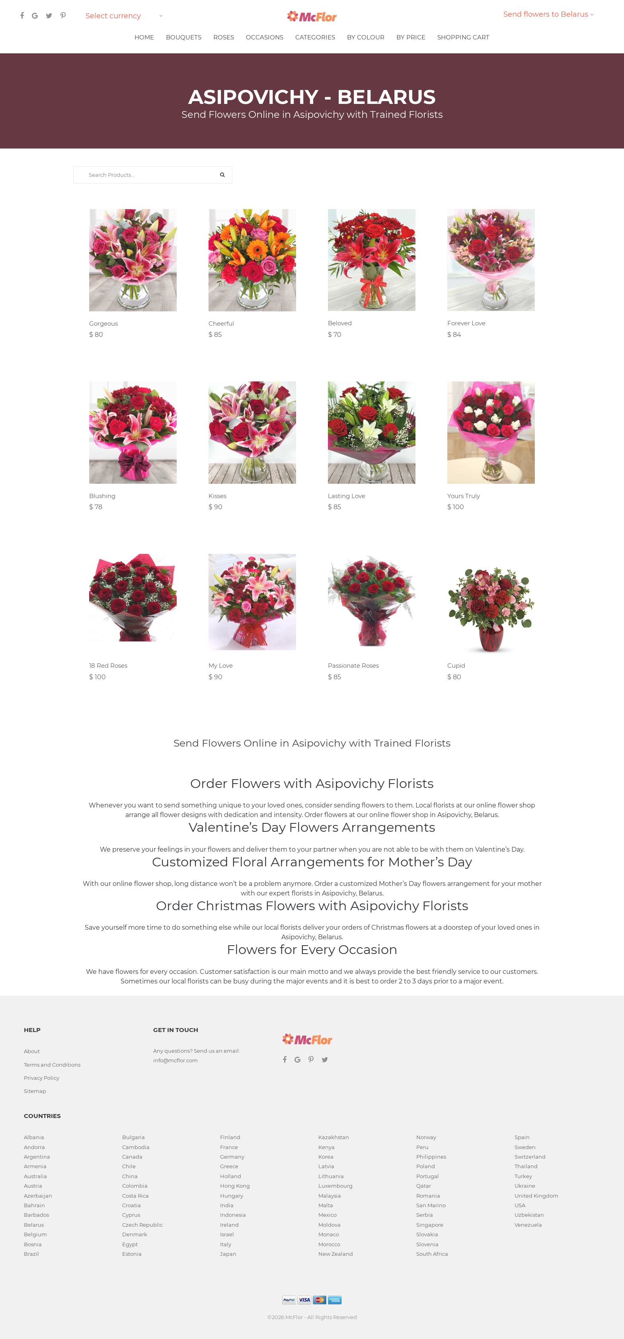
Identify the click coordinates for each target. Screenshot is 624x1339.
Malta (325, 1205)
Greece (229, 1166)
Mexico (327, 1215)
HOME (144, 37)
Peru (422, 1147)
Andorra (34, 1147)
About (32, 1051)
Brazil (31, 1254)
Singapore (429, 1225)
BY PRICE (410, 37)
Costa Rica (135, 1195)
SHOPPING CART (463, 37)
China (130, 1176)
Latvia (326, 1166)
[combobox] (125, 16)
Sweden (525, 1147)
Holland (230, 1176)
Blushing (102, 496)
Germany (232, 1156)
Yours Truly (463, 496)
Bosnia (33, 1244)
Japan (228, 1254)
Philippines (431, 1156)
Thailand (526, 1166)
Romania (428, 1195)
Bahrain (34, 1205)
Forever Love (466, 323)
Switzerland (530, 1156)
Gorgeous (103, 323)
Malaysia (329, 1195)
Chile (129, 1166)
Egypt (130, 1244)
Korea (325, 1156)
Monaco (328, 1234)
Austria (33, 1186)
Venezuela (528, 1225)
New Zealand (335, 1254)
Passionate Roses (353, 665)
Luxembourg (335, 1186)
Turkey (523, 1176)
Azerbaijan (38, 1195)
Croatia (131, 1205)
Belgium (35, 1234)
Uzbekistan (529, 1215)
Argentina (37, 1156)
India (227, 1205)
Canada (132, 1156)
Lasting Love (346, 496)
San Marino (431, 1205)
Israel (227, 1234)
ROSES (223, 37)
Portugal (427, 1176)
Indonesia (233, 1215)
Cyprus (131, 1215)
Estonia (132, 1254)
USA (520, 1205)
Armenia (35, 1166)
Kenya (326, 1147)
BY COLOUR (365, 37)
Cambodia (136, 1147)
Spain (522, 1137)
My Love (221, 665)
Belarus (34, 1225)
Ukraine (525, 1186)
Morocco (329, 1244)
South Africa (432, 1254)
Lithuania (331, 1176)
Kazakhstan (333, 1137)
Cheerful (221, 323)
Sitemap (35, 1091)
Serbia (424, 1215)
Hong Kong (235, 1186)
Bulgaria (133, 1137)
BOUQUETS (183, 37)
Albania (34, 1137)
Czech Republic (142, 1225)
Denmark (134, 1234)
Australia (35, 1176)
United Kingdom (536, 1195)
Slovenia (427, 1244)
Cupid (456, 665)
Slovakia (427, 1234)
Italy (225, 1244)
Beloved (340, 323)
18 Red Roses (108, 665)
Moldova (329, 1225)
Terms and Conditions (52, 1064)
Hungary (231, 1195)
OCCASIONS (264, 37)
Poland (425, 1166)
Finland (230, 1137)
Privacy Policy (41, 1078)
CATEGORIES (315, 37)
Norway (426, 1137)
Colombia (135, 1186)
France (229, 1147)
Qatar (423, 1186)
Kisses (217, 496)
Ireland (229, 1225)
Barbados (36, 1215)
